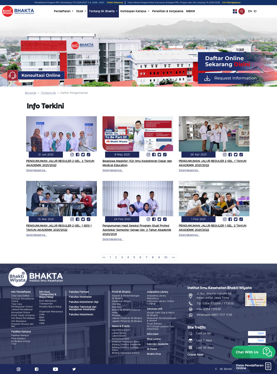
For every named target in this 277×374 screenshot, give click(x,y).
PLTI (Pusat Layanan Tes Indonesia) (160, 327)
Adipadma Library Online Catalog (160, 302)
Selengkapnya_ (36, 170)
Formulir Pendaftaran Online (22, 300)
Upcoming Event (121, 330)
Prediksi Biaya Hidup (50, 307)
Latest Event (119, 336)
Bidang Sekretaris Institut (126, 353)
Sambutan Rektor (121, 301)
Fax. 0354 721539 (209, 309)
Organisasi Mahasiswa (51, 312)
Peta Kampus (18, 338)
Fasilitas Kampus (20, 335)
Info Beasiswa (18, 321)
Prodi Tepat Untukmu (23, 315)
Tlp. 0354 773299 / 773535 (215, 303)
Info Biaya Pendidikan (23, 318)
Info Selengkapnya (231, 3)
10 (165, 257)
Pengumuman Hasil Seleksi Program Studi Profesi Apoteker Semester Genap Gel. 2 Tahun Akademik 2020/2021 (136, 230)
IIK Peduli (152, 349)
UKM (41, 323)
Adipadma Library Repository (156, 297)
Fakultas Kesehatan (80, 297)
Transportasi (46, 304)
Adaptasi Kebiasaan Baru (125, 342)
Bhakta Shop (154, 354)
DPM (41, 315)
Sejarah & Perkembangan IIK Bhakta (126, 297)
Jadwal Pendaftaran (22, 309)
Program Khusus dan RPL (22, 325)
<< (103, 257)
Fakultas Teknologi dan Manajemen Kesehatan (82, 308)
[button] (253, 352)
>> (173, 257)
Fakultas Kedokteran (81, 314)
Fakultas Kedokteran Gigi (83, 302)
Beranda (30, 93)
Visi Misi (116, 304)
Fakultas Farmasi (79, 292)
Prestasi (116, 315)
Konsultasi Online (20, 312)
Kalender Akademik (157, 344)
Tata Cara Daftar (20, 296)
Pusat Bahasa (154, 324)
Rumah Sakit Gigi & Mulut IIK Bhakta (161, 314)
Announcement (120, 339)
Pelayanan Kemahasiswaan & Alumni (161, 319)
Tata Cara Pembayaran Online (22, 305)
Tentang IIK (48, 93)
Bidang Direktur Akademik (126, 344)
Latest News (119, 333)
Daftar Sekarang (115, 3)
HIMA (42, 320)
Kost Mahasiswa (47, 301)
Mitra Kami (152, 334)
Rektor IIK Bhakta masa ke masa (126, 311)
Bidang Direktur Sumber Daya (125, 348)
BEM (41, 317)
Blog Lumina (153, 339)
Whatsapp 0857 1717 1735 (214, 314)
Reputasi (116, 307)
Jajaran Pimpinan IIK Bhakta (127, 318)
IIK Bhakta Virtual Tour (20, 342)
